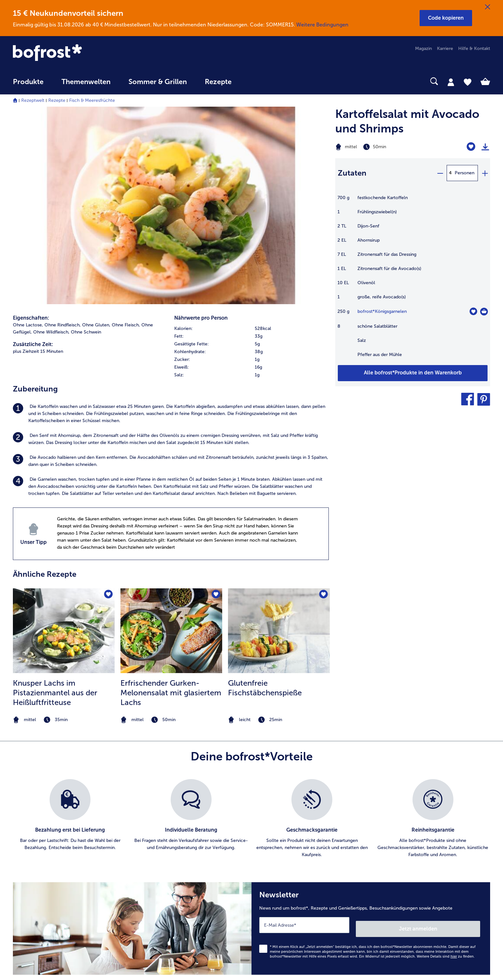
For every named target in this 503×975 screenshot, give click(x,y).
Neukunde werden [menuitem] (410, 835)
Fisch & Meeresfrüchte (92, 100)
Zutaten (352, 173)
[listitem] (171, 223)
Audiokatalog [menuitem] (152, 835)
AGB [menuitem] (269, 824)
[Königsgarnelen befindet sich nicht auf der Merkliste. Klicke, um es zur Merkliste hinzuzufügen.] (473, 311)
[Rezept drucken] (485, 147)
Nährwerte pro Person (201, 127)
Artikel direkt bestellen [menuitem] (162, 804)
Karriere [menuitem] (445, 48)
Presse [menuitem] (271, 814)
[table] (412, 279)
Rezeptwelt (32, 100)
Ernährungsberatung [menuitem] (411, 814)
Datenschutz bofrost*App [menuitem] (291, 855)
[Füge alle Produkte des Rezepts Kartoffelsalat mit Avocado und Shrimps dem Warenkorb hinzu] (413, 373)
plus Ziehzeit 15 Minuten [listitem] (38, 160)
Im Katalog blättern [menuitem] (159, 814)
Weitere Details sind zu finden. (446, 762)
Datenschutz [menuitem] (277, 845)
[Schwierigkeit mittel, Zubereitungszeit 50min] (386, 147)
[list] (251, 628)
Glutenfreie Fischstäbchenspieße (265, 496)
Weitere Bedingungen (322, 25)
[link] (84, 53)
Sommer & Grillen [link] (157, 81)
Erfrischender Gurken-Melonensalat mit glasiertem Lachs (170, 501)
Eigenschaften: (31, 127)
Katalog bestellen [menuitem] (157, 824)
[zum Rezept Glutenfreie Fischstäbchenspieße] (279, 439)
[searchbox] (254, 81)
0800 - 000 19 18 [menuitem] (36, 855)
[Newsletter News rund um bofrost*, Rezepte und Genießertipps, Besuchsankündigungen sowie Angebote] (371, 735)
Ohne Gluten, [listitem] (96, 134)
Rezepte (56, 100)
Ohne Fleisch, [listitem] (126, 134)
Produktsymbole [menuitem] (408, 855)
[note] (64, 529)
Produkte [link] (28, 81)
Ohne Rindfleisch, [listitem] (62, 134)
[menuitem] (28, 84)
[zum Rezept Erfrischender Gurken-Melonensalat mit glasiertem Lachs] (171, 439)
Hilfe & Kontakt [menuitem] (474, 48)
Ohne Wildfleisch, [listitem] (51, 141)
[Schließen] (487, 7)
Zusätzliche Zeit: (33, 153)
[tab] (451, 81)
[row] (251, 138)
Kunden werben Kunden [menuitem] (163, 866)
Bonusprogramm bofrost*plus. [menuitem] (170, 876)
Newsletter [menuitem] (150, 855)
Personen (464, 173)
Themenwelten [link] (86, 81)
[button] (446, 18)
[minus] (440, 173)
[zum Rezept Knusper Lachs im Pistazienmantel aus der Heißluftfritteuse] (64, 439)
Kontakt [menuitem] (21, 814)
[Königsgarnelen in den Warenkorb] (484, 311)
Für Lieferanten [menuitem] (280, 886)
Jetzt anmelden (452, 734)
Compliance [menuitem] (277, 876)
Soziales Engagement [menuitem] (287, 866)
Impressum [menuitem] (276, 835)
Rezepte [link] (218, 81)
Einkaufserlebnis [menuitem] (407, 824)
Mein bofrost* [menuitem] (32, 824)
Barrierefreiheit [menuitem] (280, 896)
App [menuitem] (143, 845)
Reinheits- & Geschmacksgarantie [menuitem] (425, 845)
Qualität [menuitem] (399, 804)
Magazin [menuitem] (423, 48)
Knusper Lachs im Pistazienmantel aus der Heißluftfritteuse (55, 501)
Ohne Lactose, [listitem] (28, 134)
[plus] (485, 173)
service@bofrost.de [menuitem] (37, 845)
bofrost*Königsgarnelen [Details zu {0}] (382, 311)
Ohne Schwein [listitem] (86, 141)
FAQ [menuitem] (17, 804)
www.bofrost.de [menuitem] (34, 835)
